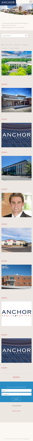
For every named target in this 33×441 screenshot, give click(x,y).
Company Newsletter (14, 48)
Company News (8, 44)
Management (25, 44)
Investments (4, 48)
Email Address (6, 393)
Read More (3, 84)
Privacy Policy (26, 438)
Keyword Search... (7, 35)
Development (17, 44)
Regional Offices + (16, 411)
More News (16, 377)
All (2, 44)
